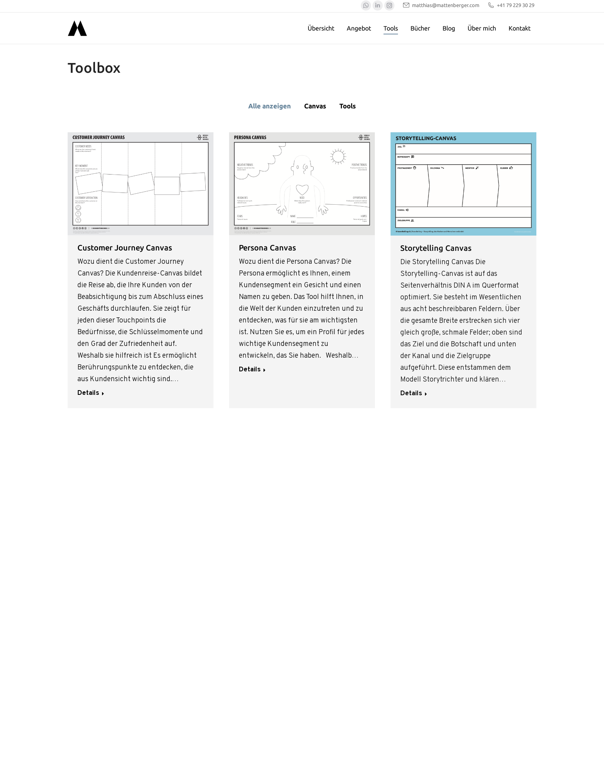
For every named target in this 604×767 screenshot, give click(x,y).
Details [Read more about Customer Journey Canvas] (88, 393)
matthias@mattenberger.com (440, 5)
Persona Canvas (267, 247)
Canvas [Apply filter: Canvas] (315, 106)
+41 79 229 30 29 (510, 5)
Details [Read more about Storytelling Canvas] (411, 393)
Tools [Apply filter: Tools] (347, 106)
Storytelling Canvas (435, 247)
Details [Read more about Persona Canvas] (250, 369)
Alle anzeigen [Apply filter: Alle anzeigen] (269, 106)
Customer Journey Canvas (124, 247)
